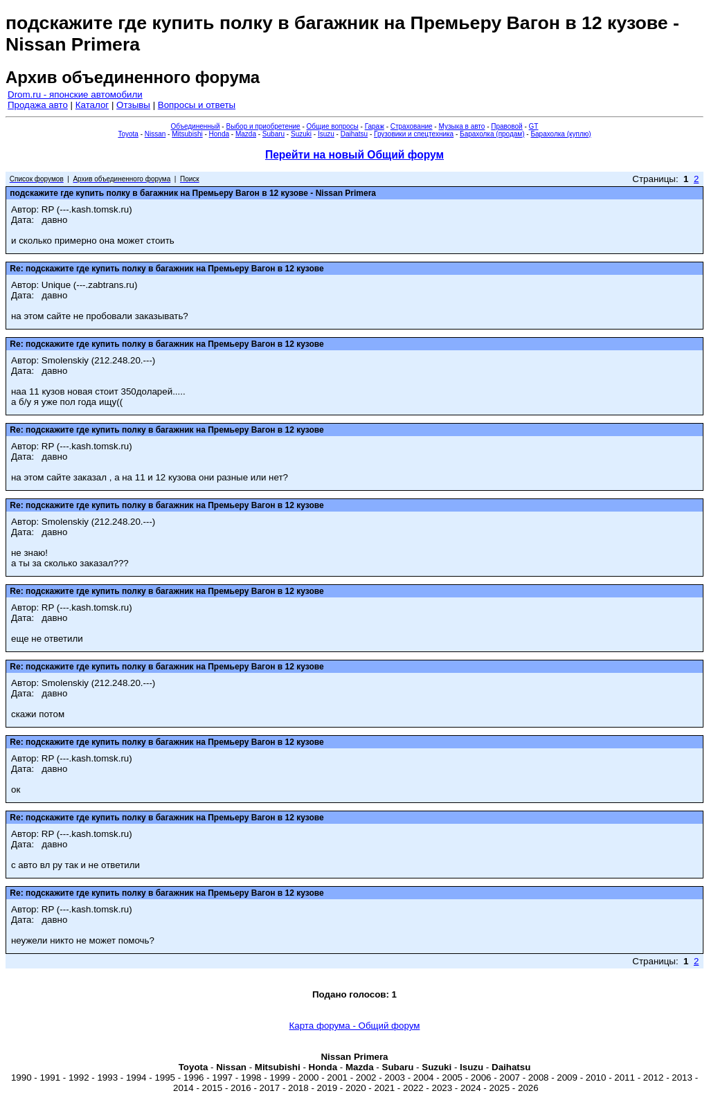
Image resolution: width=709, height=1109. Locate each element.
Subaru (273, 134)
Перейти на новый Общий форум (354, 155)
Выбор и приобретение (263, 126)
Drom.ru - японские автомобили (75, 94)
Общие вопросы (333, 126)
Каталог (92, 105)
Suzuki (301, 134)
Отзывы (133, 105)
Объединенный (195, 126)
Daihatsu (354, 134)
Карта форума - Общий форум (354, 1025)
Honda (219, 134)
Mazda (245, 134)
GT (534, 126)
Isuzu (326, 134)
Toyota (128, 134)
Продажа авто (38, 105)
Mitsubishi (187, 134)
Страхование (412, 126)
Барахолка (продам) (492, 134)
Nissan (155, 134)
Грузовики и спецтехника (414, 134)
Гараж (374, 126)
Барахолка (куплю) (560, 134)
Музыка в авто (461, 126)
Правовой (506, 126)
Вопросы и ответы (196, 105)
